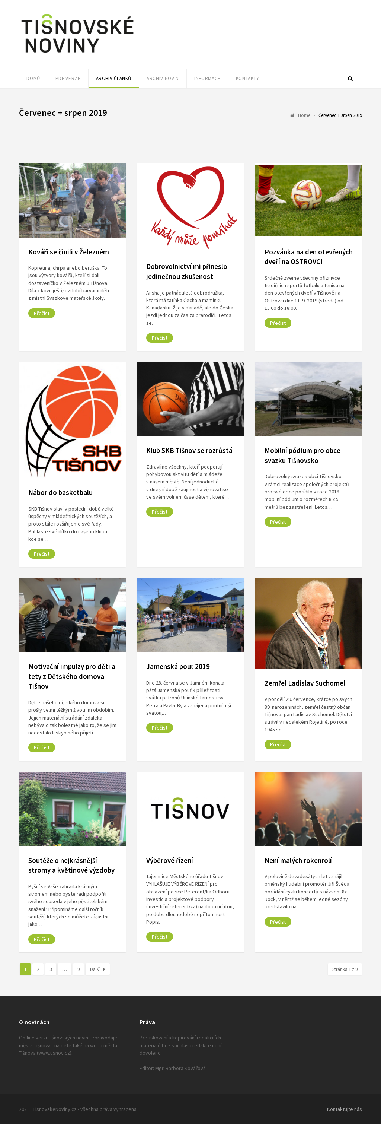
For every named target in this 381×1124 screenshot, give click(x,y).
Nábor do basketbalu (60, 492)
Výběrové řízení (169, 860)
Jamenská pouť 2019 (178, 666)
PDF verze (68, 78)
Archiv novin (163, 78)
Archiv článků (113, 78)
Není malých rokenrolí (298, 860)
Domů (33, 78)
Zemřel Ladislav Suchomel (305, 683)
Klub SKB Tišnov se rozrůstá (189, 450)
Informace (207, 78)
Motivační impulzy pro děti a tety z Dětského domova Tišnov (71, 676)
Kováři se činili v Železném (68, 251)
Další (97, 969)
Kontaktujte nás (344, 1109)
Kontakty (247, 78)
